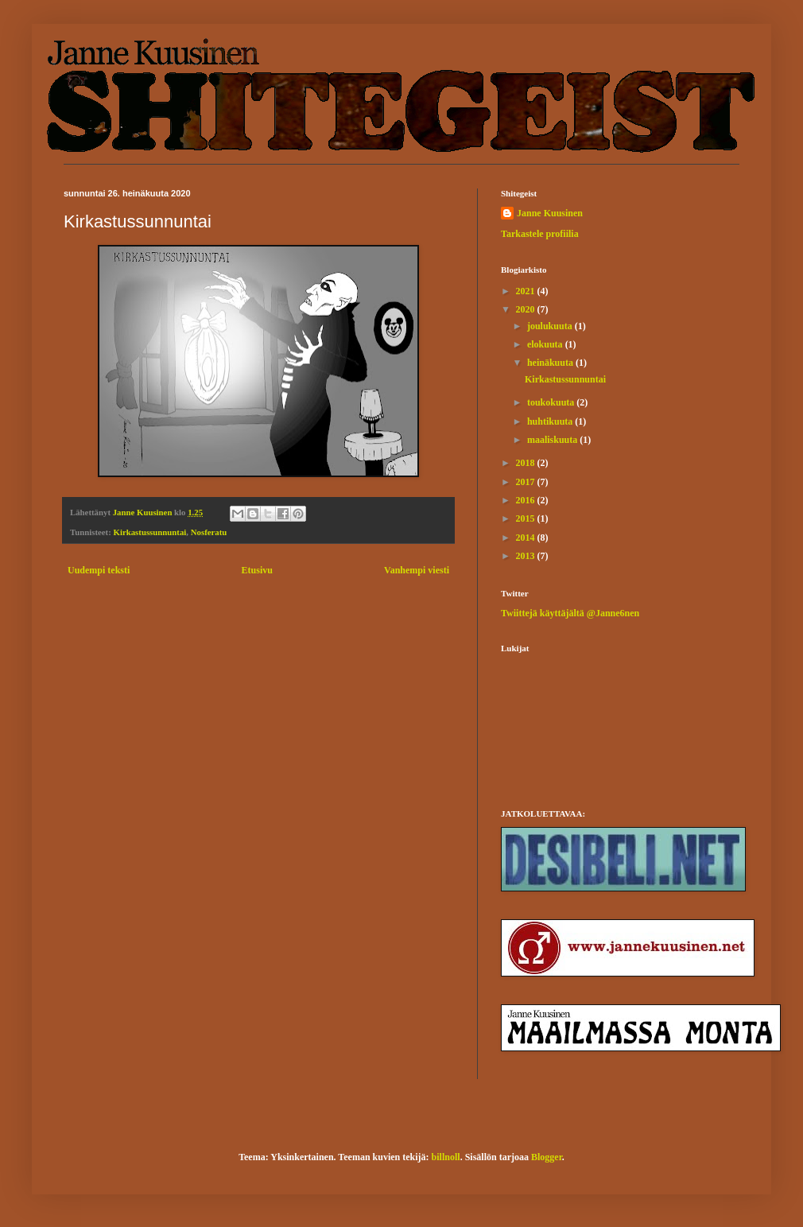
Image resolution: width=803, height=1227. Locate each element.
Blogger (546, 1157)
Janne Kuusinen (550, 213)
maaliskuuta (553, 439)
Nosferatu (209, 532)
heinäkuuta (551, 362)
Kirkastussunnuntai (150, 532)
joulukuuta (551, 326)
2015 (526, 518)
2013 (526, 555)
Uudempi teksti (99, 570)
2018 (526, 462)
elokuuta (546, 344)
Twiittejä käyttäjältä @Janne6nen (570, 613)
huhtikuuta (551, 421)
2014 (526, 537)
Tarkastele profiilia (540, 233)
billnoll (446, 1157)
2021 (526, 291)
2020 (526, 309)
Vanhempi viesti (416, 570)
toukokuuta (551, 402)
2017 (526, 481)
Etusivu (257, 570)
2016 (526, 500)
